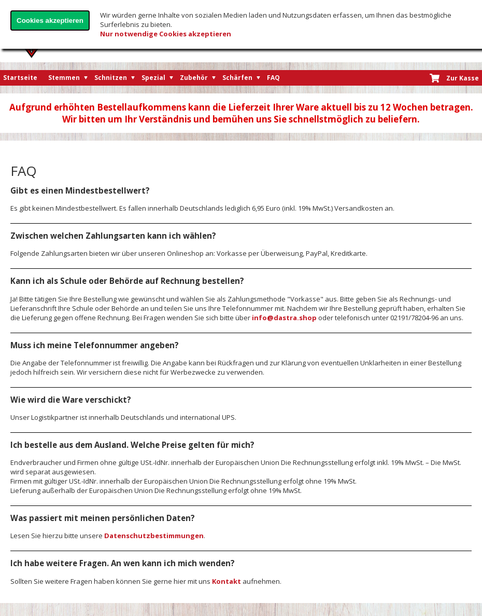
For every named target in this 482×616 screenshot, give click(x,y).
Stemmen (64, 77)
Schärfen (237, 77)
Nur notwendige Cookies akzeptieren (165, 33)
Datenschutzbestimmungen (154, 535)
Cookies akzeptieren (50, 20)
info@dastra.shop (284, 317)
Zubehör (194, 77)
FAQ (273, 77)
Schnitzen (110, 77)
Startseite (20, 77)
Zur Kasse (462, 78)
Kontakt (226, 581)
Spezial (153, 77)
